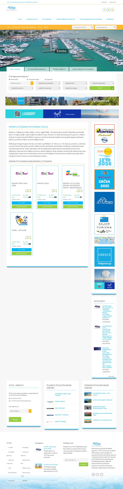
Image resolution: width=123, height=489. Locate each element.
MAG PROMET (60, 408)
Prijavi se (83, 464)
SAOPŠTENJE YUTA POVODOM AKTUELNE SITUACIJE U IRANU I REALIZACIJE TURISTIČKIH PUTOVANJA (107, 332)
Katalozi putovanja (51, 464)
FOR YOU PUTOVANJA (73, 203)
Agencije (104, 2)
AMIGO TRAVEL (60, 421)
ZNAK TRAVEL (60, 401)
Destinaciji (14, 79)
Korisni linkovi (12, 472)
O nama (10, 447)
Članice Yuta (32, 19)
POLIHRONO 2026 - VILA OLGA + (101, 394)
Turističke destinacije (65, 19)
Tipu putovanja (34, 79)
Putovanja (46, 19)
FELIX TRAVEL (21, 203)
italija (40, 27)
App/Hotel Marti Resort (103, 400)
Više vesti (111, 376)
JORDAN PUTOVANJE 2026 (102, 420)
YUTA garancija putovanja (91, 19)
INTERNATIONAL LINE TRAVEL (63, 394)
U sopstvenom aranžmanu (21, 401)
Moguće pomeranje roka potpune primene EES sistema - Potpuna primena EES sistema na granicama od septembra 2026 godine (107, 357)
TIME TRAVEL (21, 249)
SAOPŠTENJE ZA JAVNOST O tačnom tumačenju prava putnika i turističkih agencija (107, 311)
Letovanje (11, 480)
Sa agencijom (16, 398)
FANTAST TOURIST (62, 415)
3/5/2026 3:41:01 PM (106, 342)
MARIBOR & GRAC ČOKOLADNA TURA (100, 407)
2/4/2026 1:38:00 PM (106, 371)
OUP (9, 468)
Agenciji (49, 79)
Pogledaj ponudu (21, 206)
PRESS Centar (26, 468)
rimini (46, 27)
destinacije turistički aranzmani (24, 27)
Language (112, 2)
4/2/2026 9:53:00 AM (106, 321)
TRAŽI (100, 88)
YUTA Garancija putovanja (50, 447)
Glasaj (15, 419)
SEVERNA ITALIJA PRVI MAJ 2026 (102, 414)
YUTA (20, 19)
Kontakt (110, 19)
